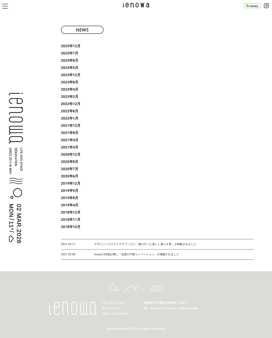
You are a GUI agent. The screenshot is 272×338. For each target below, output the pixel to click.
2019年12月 (71, 183)
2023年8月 (70, 82)
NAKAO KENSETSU (122, 329)
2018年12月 (71, 212)
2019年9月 (70, 190)
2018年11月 (71, 219)
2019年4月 (70, 205)
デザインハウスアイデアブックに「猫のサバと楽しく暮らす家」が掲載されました (145, 244)
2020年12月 (71, 154)
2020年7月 (70, 169)
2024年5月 (70, 68)
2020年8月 (70, 162)
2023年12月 (71, 75)
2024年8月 (70, 60)
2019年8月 (70, 198)
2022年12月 (71, 104)
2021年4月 (70, 140)
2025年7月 (70, 53)
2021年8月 (70, 133)
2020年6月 (70, 176)
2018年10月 (71, 227)
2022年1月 (70, 118)
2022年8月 (70, 111)
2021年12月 (71, 125)
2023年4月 (70, 89)
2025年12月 (71, 46)
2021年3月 (70, 147)
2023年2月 (70, 96)
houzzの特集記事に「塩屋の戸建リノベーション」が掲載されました (136, 254)
